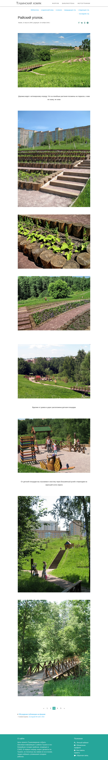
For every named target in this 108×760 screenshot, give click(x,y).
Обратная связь (82, 755)
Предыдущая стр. (70, 10)
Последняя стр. (84, 14)
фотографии (84, 3)
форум (55, 3)
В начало (59, 10)
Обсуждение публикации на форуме (32, 714)
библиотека (68, 3)
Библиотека (35, 10)
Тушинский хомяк (28, 3)
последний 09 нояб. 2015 (36, 717)
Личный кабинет (83, 742)
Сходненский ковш (47, 10)
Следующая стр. (83, 10)
